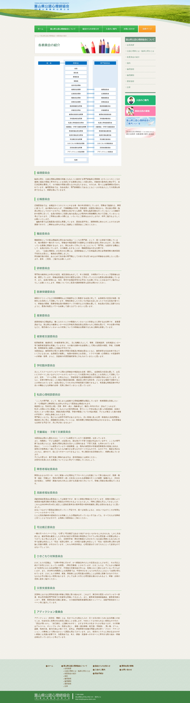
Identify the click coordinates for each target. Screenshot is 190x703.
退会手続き (99, 673)
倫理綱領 (130, 75)
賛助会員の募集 (128, 666)
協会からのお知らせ (102, 666)
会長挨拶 (130, 45)
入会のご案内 (100, 670)
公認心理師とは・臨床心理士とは (140, 51)
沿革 (129, 87)
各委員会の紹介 (133, 57)
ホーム (36, 36)
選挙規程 (130, 81)
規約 (129, 63)
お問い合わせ (127, 670)
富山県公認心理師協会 (47, 36)
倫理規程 (130, 69)
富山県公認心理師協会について (75, 666)
